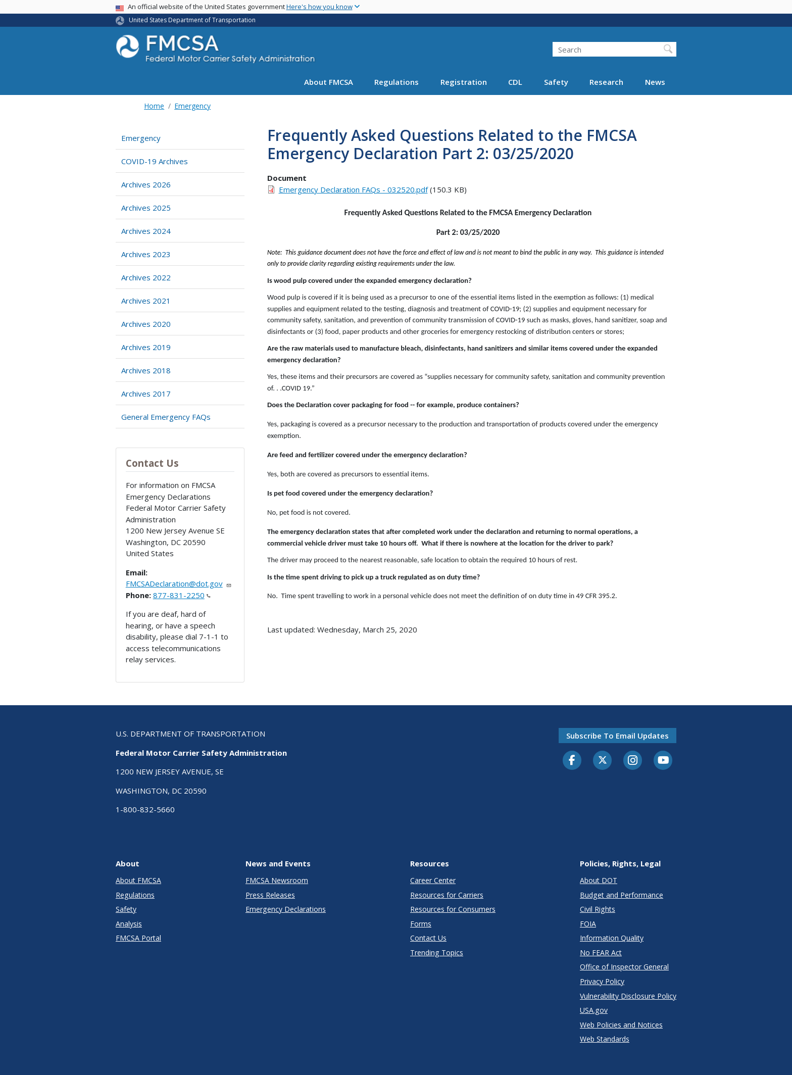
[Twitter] (602, 760)
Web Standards (604, 1039)
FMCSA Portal (138, 938)
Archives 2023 (146, 254)
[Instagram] (632, 761)
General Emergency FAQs (166, 417)
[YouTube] (663, 761)
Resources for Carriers (446, 895)
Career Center (433, 880)
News (655, 82)
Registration (463, 82)
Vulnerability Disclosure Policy (628, 996)
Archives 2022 (146, 277)
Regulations (396, 82)
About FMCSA (328, 82)
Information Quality (611, 938)
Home (154, 106)
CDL (515, 82)
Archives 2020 (146, 324)
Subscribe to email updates (617, 735)
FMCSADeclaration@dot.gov (179, 583)
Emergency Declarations (285, 909)
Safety (556, 82)
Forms (420, 924)
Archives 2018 (146, 370)
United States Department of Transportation (192, 20)
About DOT (598, 880)
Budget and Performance (621, 895)
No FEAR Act (601, 952)
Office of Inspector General (624, 966)
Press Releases (270, 895)
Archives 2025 (146, 208)
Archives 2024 (146, 231)
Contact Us (428, 938)
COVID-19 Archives (154, 161)
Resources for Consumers (453, 909)
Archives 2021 (146, 301)
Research (606, 82)
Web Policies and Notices (621, 1025)
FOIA (588, 924)
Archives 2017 (146, 393)
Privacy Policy (602, 981)
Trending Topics (436, 952)
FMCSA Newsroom (276, 880)
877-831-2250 (182, 595)
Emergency (192, 106)
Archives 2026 (146, 184)
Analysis (129, 924)
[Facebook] (572, 761)
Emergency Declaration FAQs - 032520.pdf (353, 189)
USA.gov (594, 1010)
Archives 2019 (146, 347)
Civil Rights (597, 909)
